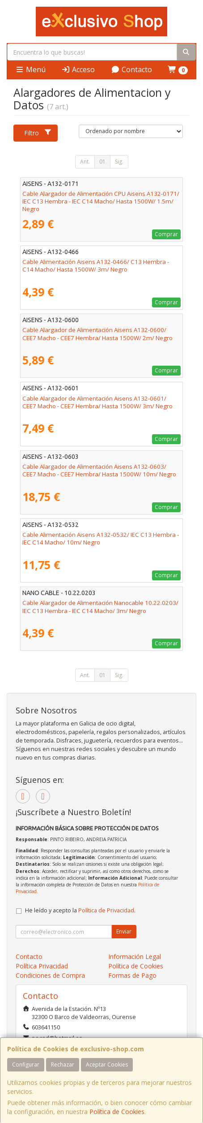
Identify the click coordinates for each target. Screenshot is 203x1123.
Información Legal (134, 956)
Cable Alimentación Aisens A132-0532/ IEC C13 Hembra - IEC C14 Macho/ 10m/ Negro (100, 538)
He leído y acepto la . (80, 910)
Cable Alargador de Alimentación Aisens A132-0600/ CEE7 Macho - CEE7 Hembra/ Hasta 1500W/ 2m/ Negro (97, 333)
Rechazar (62, 1064)
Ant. (85, 161)
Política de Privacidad (106, 910)
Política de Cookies (116, 1111)
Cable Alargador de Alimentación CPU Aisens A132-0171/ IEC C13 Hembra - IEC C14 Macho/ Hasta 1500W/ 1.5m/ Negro (100, 201)
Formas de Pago (132, 975)
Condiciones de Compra (50, 975)
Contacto (131, 69)
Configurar (25, 1064)
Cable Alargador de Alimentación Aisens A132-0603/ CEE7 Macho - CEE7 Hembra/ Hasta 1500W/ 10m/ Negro (99, 470)
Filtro (38, 133)
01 (102, 161)
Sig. (119, 161)
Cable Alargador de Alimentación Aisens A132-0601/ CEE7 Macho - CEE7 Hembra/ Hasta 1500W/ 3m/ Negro (97, 402)
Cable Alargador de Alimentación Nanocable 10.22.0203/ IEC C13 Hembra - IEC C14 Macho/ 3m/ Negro (100, 606)
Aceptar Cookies (107, 1064)
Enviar (123, 931)
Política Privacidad (42, 966)
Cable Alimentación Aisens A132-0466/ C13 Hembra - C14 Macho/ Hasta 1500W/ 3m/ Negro (95, 265)
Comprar (166, 234)
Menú (30, 69)
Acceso (78, 69)
